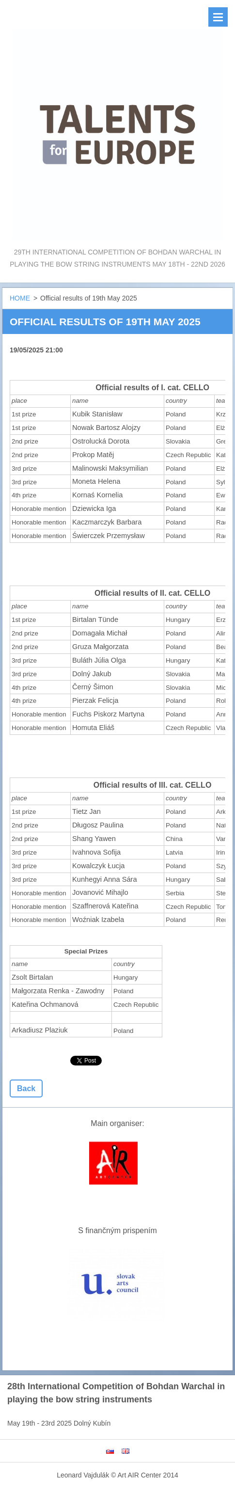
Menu (218, 17)
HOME (20, 298)
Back (26, 1088)
